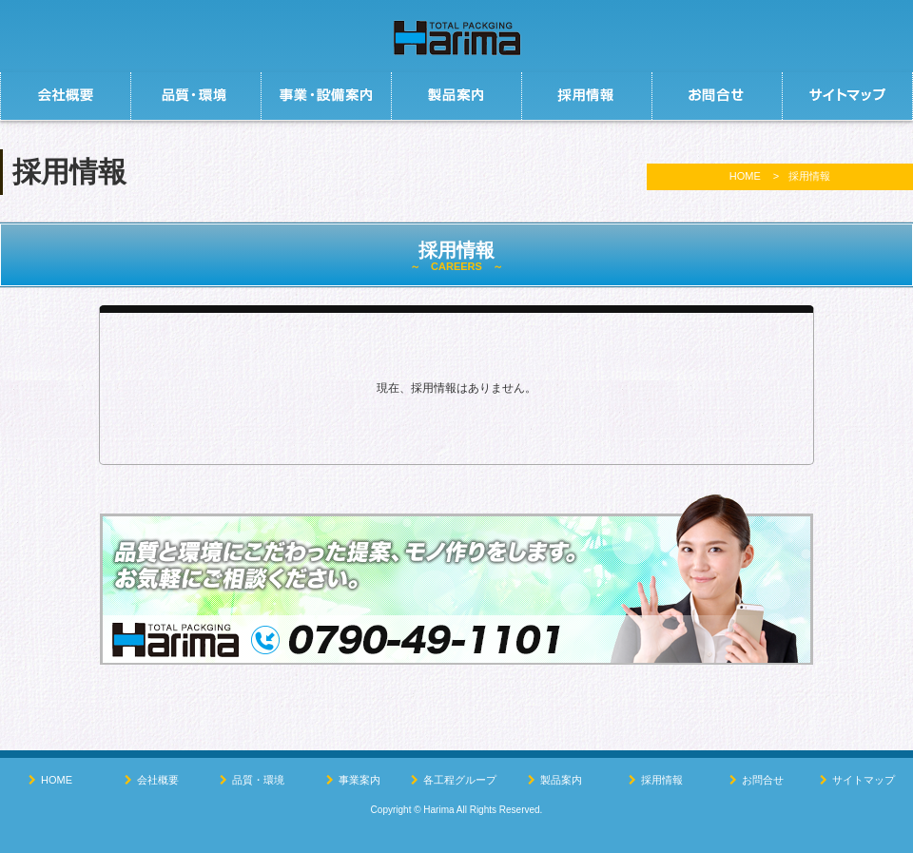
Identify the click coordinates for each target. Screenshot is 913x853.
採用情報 (662, 779)
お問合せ (763, 779)
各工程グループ (459, 779)
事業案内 (359, 779)
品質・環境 (258, 779)
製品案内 (561, 779)
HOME (745, 176)
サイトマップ (863, 779)
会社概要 (158, 779)
